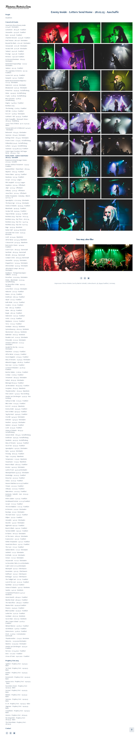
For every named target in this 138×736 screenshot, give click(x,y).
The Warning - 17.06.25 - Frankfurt (15, 108)
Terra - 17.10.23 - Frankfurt (13, 324)
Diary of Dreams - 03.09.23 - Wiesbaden (17, 360)
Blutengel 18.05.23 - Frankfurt (14, 383)
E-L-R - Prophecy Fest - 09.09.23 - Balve (17, 704)
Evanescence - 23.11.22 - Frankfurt (15, 539)
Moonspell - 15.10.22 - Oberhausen (15, 569)
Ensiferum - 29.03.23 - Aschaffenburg (16, 438)
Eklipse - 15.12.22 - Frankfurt (13, 517)
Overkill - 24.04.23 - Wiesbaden (15, 417)
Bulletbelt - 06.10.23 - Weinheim (15, 335)
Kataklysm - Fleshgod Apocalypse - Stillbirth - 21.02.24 (16, 274)
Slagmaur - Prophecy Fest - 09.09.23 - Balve (17, 707)
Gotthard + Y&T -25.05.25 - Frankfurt (16, 116)
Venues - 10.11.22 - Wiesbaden (14, 558)
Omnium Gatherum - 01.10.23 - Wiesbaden (15, 343)
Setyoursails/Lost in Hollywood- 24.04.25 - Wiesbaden (18, 129)
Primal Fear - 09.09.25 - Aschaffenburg (17, 90)
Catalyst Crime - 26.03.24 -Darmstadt (17, 258)
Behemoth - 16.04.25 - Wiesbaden (15, 132)
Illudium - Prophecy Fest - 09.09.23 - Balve (16, 696)
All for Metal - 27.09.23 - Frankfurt (15, 354)
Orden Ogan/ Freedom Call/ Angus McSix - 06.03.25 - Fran (16, 152)
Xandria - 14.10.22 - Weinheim (14, 590)
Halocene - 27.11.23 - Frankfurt (14, 292)
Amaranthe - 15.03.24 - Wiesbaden (16, 260)
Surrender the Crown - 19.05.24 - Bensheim (15, 233)
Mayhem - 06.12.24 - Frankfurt (14, 172)
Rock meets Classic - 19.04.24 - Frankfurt (15, 246)
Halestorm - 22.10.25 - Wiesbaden (15, 85)
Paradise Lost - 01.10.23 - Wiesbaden (16, 337)
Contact (8, 728)
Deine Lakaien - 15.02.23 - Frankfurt (16, 499)
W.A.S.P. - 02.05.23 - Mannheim (15, 406)
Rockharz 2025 (9, 106)
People (7, 14)
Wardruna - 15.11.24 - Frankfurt (14, 177)
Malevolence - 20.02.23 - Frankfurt (16, 491)
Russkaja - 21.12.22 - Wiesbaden (14, 512)
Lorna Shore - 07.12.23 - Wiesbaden (16, 289)
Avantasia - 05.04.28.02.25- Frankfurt (16, 149)
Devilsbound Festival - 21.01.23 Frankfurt (17, 501)
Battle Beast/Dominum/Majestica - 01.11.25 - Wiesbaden (16, 81)
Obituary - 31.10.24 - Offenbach (15, 191)
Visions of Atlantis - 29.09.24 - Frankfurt (17, 206)
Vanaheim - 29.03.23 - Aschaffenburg (16, 440)
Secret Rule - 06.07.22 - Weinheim (16, 619)
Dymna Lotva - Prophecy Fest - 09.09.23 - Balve (17, 682)
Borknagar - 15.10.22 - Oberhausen (16, 577)
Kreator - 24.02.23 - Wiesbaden (15, 467)
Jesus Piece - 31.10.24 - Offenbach (15, 193)
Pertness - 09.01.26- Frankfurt (14, 57)
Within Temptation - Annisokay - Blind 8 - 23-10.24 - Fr (18, 197)
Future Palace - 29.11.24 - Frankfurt (16, 174)
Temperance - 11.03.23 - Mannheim (16, 459)
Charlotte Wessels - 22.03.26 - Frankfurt (17, 38)
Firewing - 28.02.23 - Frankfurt (14, 454)
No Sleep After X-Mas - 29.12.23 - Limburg (15, 285)
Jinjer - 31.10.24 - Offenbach (14, 188)
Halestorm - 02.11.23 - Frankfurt (15, 316)
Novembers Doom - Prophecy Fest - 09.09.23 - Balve (16, 687)
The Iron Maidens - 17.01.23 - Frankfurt (17, 507)
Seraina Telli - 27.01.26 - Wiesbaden (16, 49)
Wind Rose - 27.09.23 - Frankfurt (15, 352)
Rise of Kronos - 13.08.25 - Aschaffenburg (13, 99)
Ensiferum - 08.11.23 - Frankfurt (15, 297)
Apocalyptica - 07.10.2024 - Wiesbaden (17, 200)
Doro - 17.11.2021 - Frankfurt (13, 654)
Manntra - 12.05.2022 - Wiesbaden (15, 644)
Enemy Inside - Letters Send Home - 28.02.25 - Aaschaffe (17, 156)
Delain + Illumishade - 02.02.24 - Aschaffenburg (15, 281)
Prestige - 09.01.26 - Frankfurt (14, 54)
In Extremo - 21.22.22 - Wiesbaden (15, 509)
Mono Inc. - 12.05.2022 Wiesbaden (15, 641)
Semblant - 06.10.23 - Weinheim (15, 327)
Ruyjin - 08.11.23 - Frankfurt (13, 313)
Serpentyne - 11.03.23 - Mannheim (15, 462)
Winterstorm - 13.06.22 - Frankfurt (16, 631)
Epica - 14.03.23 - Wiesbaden (14, 451)
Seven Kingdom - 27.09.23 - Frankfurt (16, 357)
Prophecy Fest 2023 (12, 661)
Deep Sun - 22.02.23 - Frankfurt (15, 478)
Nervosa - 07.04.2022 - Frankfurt (15, 651)
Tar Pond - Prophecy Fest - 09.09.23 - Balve (17, 669)
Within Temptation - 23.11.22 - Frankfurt (17, 542)
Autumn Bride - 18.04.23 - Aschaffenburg (18, 435)
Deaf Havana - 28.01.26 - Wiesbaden (16, 40)
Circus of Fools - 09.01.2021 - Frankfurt (17, 656)
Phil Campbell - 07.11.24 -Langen (15, 182)
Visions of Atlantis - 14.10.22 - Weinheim (17, 587)
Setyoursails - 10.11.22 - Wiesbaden (16, 560)
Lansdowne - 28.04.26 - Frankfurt (15, 30)
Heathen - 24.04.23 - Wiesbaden (15, 422)
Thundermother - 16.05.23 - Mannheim (17, 391)
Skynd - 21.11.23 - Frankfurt (13, 300)
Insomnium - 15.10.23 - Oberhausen (16, 571)
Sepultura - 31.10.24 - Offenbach (15, 185)
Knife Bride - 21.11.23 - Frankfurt (15, 302)
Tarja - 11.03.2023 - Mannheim (14, 456)
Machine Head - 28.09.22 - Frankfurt (16, 600)
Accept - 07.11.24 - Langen (13, 180)
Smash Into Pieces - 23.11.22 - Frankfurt (17, 544)
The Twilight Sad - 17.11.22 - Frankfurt (16, 579)
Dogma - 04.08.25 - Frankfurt (14, 103)
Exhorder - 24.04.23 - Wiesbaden (15, 420)
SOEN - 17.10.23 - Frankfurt (13, 318)
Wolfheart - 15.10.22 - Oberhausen (15, 574)
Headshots (8, 18)
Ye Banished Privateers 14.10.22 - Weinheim (15, 594)
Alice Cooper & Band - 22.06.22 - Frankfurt (15, 622)
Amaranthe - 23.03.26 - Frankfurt (15, 32)
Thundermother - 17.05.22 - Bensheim (17, 638)
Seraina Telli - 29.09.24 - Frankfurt (15, 211)
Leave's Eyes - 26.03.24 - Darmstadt (16, 250)
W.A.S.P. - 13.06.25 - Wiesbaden (15, 114)
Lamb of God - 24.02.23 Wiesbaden (16, 470)
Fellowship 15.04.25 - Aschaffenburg (16, 143)
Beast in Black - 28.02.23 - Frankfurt (16, 464)
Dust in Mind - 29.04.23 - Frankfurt (16, 412)
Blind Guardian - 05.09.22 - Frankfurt (16, 611)
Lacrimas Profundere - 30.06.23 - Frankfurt (15, 368)
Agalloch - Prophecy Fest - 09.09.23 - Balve (16, 665)
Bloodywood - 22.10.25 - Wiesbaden (16, 88)
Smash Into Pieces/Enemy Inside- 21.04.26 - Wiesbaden (15, 26)
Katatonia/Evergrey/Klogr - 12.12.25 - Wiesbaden (16, 64)
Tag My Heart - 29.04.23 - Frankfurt (16, 414)
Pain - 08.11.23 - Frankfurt (13, 308)
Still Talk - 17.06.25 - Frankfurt (14, 111)
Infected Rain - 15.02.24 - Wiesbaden (16, 266)
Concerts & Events (11, 22)
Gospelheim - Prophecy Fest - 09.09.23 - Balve (17, 711)
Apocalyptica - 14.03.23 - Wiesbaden (16, 448)
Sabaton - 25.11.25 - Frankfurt (14, 68)
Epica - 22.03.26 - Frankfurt (13, 35)
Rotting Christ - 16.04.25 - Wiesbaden (17, 138)
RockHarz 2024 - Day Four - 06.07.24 (16, 216)
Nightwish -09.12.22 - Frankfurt (14, 525)
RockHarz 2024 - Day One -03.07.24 (16, 225)
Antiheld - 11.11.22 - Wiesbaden (14, 552)
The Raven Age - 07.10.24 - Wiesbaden (17, 203)
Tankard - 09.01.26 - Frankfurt (14, 51)
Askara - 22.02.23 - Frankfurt (14, 481)
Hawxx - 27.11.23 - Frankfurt (13, 294)
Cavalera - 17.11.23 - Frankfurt (14, 305)
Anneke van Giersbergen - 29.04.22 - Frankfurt (16, 647)
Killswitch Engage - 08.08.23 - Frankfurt (17, 362)
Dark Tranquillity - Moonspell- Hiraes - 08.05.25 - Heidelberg (17, 120)
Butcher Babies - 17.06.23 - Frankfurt (16, 372)
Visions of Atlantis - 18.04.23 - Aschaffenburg (14, 431)
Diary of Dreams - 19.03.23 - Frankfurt (17, 443)
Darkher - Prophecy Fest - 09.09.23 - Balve (16, 673)
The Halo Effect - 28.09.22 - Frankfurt (17, 603)
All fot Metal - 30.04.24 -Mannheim (16, 240)
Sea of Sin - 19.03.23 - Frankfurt (15, 446)
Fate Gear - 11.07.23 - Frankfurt (14, 365)
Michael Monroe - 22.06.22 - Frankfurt (17, 626)
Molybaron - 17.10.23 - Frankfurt (15, 321)
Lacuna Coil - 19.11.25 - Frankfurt (15, 75)
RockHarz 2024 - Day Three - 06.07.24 (17, 219)
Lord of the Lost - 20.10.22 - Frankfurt (17, 582)
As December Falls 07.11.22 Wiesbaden (17, 563)
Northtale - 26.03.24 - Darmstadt (15, 252)
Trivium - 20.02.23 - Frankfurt (14, 486)
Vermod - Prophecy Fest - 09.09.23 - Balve (16, 691)
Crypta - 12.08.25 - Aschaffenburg (15, 96)
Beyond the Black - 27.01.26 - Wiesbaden (17, 43)
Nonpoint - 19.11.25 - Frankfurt (14, 78)
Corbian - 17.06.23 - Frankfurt (14, 375)
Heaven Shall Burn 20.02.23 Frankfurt (16, 483)
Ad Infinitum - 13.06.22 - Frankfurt (15, 629)
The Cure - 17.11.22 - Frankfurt (14, 547)
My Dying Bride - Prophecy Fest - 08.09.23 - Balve (15, 719)
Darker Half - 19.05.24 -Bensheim (15, 230)
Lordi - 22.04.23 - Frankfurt (13, 428)
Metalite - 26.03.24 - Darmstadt (15, 255)
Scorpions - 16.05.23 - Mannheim (15, 388)
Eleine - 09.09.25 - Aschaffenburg (15, 93)
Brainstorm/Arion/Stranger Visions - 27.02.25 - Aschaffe (16, 161)
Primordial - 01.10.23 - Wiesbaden (15, 340)
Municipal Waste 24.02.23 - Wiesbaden (17, 473)
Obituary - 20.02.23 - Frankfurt (14, 489)
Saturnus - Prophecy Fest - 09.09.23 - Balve (17, 700)
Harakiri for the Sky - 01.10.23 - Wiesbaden (14, 348)
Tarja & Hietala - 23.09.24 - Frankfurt (16, 214)
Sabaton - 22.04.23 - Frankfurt (14, 425)
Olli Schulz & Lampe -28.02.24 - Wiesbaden (15, 269)
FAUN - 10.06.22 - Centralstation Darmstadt (15, 635)
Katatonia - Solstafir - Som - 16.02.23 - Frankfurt (17, 495)
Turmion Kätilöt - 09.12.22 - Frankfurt (16, 531)
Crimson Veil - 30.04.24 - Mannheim (16, 242)
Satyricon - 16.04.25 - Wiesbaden (15, 135)
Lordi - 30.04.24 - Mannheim (14, 237)
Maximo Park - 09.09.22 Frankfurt (15, 605)
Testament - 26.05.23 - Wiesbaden (16, 378)
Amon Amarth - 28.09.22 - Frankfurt (16, 597)
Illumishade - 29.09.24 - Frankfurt (15, 208)
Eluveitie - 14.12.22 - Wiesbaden (14, 523)
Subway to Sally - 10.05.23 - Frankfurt (16, 401)
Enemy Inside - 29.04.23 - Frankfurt (16, 409)
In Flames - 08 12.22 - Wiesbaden (15, 534)
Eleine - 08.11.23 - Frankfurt (13, 310)
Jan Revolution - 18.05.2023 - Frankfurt (17, 386)
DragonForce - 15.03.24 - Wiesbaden (16, 263)
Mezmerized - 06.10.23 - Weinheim (16, 332)
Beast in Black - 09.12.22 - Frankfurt (16, 528)
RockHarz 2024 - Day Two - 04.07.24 (16, 222)
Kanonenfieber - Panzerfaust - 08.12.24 (17, 169)
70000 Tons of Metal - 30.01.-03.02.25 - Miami (17, 124)
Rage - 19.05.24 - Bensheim (13, 227)
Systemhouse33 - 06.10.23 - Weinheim (17, 329)
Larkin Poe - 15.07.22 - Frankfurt (15, 613)
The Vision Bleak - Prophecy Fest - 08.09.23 (15, 723)
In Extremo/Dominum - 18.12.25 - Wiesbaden (15, 60)
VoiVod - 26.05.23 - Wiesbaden (14, 380)
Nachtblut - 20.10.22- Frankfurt (14, 585)
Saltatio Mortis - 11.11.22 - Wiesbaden (16, 550)
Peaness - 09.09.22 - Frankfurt (14, 608)
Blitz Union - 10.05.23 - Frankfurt (15, 403)
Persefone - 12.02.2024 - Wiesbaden (16, 277)
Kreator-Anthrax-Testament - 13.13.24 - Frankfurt (17, 165)
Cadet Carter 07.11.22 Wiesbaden (15, 566)
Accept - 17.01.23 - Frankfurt (14, 504)
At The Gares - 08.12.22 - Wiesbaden (16, 536)
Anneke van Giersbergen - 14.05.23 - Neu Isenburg (18, 397)
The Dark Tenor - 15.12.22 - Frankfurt (16, 515)
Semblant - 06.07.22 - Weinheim (15, 616)
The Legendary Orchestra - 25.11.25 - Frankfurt (16, 72)
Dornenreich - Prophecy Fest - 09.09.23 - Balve (18, 678)
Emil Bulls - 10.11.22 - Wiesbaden (15, 555)
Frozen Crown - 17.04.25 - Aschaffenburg (18, 140)
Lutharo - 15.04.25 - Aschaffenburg (16, 146)
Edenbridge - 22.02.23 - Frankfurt (15, 475)
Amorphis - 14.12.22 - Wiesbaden (15, 520)
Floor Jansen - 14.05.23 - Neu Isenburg (17, 394)
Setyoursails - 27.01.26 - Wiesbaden (16, 46)
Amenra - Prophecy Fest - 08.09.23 (16, 715)
